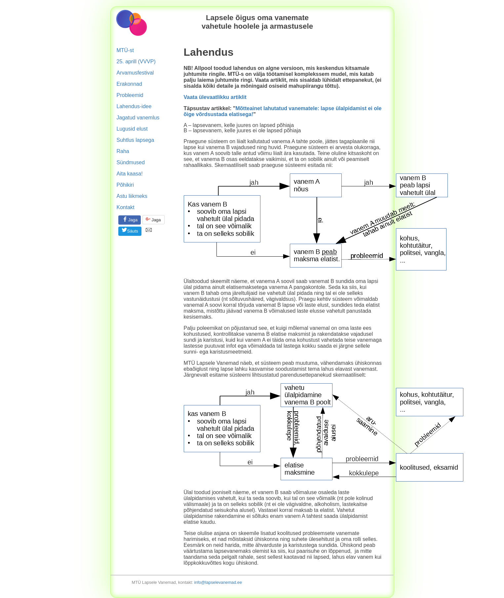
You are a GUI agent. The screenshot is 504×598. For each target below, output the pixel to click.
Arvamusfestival (135, 73)
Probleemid (130, 95)
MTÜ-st (125, 50)
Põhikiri (125, 185)
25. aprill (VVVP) (136, 61)
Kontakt (126, 207)
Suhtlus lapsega (135, 140)
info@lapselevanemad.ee (218, 582)
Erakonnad (129, 84)
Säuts (129, 230)
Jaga (129, 219)
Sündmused (131, 162)
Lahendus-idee (134, 106)
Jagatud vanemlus (138, 117)
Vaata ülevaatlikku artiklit (215, 97)
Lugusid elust (132, 129)
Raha (123, 151)
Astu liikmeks (132, 196)
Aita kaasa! (130, 173)
